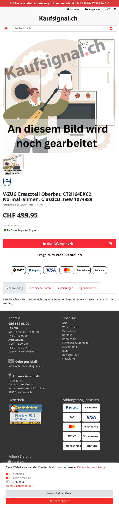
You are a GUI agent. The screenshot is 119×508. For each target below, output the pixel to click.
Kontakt (67, 335)
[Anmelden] (73, 9)
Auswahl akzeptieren (59, 493)
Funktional (18, 481)
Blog (65, 350)
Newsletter (69, 358)
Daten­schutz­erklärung (91, 467)
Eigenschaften (88, 288)
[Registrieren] (93, 9)
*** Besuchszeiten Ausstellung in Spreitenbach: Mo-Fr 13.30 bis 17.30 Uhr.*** (59, 3)
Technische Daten (40, 288)
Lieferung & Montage (75, 343)
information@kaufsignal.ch (25, 366)
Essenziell (18, 474)
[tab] (14, 287)
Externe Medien (21, 478)
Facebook (16, 461)
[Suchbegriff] (59, 28)
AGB (65, 323)
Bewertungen (65, 288)
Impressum (69, 339)
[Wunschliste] (107, 9)
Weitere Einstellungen (19, 485)
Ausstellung (69, 347)
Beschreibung (14, 288)
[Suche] (111, 28)
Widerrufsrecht (71, 327)
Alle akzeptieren (59, 501)
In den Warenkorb (77, 243)
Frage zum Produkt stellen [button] (59, 255)
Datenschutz (70, 331)
